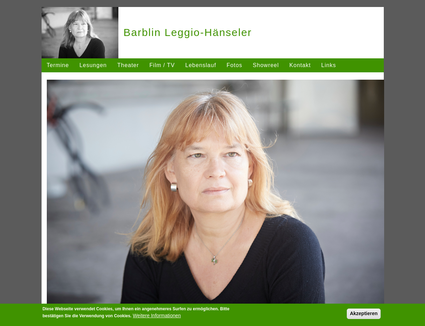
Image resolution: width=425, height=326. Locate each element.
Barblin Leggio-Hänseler (188, 32)
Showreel (266, 65)
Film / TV (162, 65)
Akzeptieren (364, 313)
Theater (128, 65)
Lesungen (93, 65)
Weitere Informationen (157, 315)
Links (328, 65)
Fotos (234, 65)
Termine (58, 65)
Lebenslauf (200, 65)
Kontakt (300, 65)
